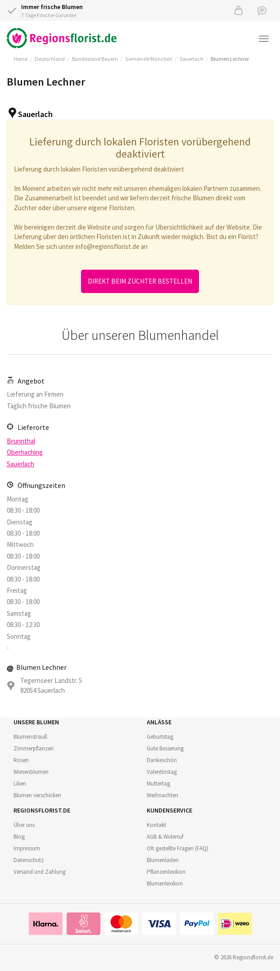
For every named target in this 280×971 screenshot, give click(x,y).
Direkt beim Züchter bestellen (140, 281)
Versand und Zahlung (40, 872)
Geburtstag (160, 737)
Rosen (21, 760)
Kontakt (156, 825)
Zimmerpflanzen (34, 748)
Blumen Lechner (230, 58)
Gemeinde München (148, 58)
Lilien (20, 783)
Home (20, 58)
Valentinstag (162, 772)
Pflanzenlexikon (166, 872)
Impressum (27, 848)
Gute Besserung (165, 748)
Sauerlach (191, 58)
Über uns (24, 825)
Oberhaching (25, 452)
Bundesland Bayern (95, 58)
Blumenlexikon (165, 883)
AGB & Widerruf (165, 836)
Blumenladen (163, 860)
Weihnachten (162, 795)
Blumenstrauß (30, 737)
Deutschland (50, 58)
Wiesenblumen (31, 772)
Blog (19, 836)
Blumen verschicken (37, 795)
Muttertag (158, 783)
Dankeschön (162, 760)
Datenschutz (29, 860)
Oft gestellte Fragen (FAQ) (177, 848)
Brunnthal (21, 441)
